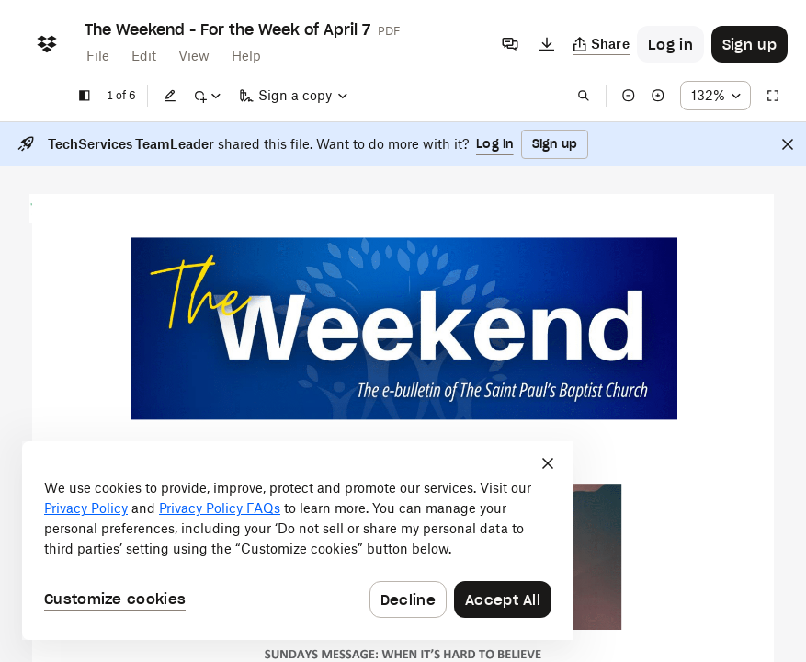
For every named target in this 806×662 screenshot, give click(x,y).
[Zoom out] (628, 95)
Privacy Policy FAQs (219, 508)
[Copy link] (601, 44)
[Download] (546, 44)
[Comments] (510, 44)
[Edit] (170, 95)
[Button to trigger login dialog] (670, 44)
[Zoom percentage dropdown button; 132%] (715, 95)
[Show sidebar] (84, 95)
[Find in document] (583, 95)
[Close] (787, 144)
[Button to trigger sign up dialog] (749, 44)
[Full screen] (773, 95)
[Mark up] (207, 95)
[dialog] (297, 540)
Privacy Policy (86, 508)
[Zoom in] (658, 95)
